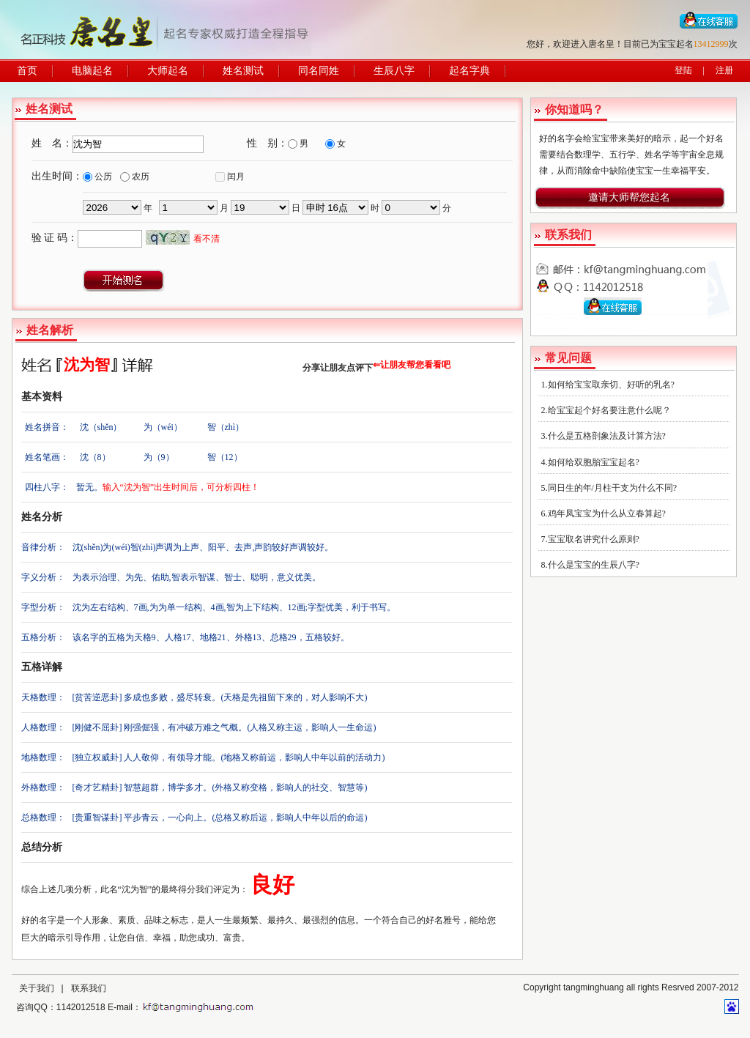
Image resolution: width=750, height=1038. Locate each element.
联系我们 (88, 988)
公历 (103, 176)
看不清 (206, 239)
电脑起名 (92, 70)
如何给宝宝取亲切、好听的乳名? (611, 384)
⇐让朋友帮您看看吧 (411, 365)
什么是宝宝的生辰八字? (593, 565)
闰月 (236, 176)
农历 (140, 176)
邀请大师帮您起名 (629, 197)
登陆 (683, 70)
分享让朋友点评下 (337, 368)
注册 (724, 70)
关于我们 (36, 988)
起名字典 (469, 70)
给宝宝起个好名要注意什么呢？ (609, 410)
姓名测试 (243, 70)
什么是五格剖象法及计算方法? (607, 436)
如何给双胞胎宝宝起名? (593, 462)
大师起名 (167, 70)
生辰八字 (394, 70)
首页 (27, 70)
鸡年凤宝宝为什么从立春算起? (607, 513)
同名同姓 (318, 70)
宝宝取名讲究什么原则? (593, 539)
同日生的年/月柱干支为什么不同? (612, 488)
